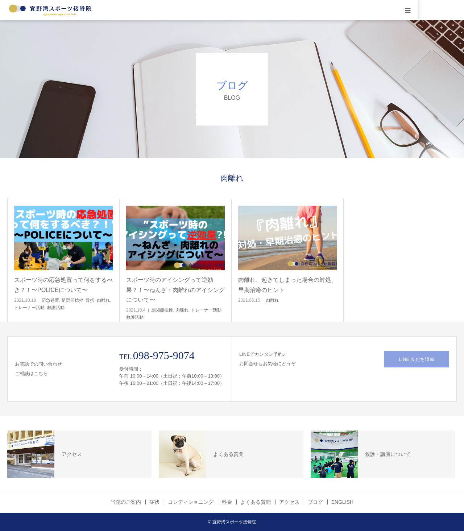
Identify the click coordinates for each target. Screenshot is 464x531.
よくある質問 (255, 502)
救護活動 (56, 307)
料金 (227, 502)
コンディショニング (191, 502)
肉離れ (103, 300)
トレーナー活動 (29, 307)
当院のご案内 (126, 502)
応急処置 (50, 300)
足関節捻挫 (72, 300)
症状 (154, 502)
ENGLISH (342, 502)
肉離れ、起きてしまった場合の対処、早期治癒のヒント (287, 285)
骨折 (90, 300)
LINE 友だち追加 (416, 359)
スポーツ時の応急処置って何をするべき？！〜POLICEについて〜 (63, 285)
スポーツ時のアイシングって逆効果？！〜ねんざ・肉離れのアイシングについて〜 (175, 289)
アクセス (289, 502)
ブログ (315, 502)
